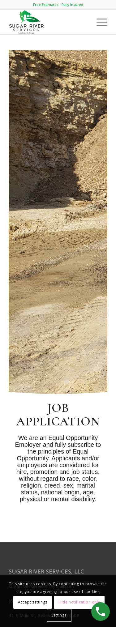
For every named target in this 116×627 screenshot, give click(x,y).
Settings (59, 615)
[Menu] (98, 22)
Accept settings (32, 602)
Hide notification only (79, 602)
